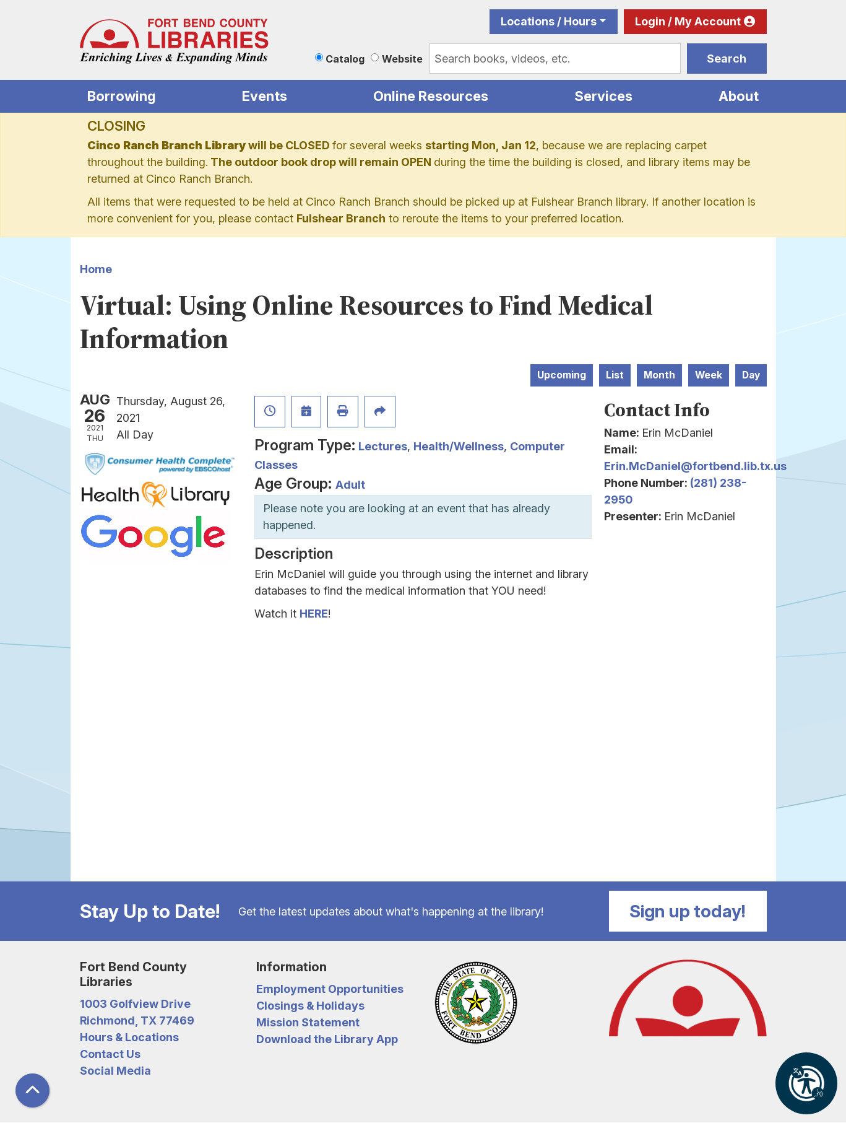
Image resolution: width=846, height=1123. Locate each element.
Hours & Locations (129, 1037)
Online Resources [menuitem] (430, 96)
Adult (350, 484)
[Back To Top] (32, 1090)
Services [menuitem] (603, 96)
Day (751, 375)
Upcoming (561, 375)
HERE (314, 613)
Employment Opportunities (330, 988)
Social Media (115, 1070)
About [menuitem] (739, 96)
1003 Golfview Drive (135, 1003)
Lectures (382, 446)
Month (659, 375)
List (615, 375)
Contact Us (110, 1053)
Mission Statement (308, 1022)
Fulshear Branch (341, 218)
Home (96, 269)
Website (402, 59)
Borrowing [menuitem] (121, 96)
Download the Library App (327, 1039)
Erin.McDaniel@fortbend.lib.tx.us (695, 466)
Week (708, 375)
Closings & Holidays (310, 1005)
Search (726, 58)
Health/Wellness (458, 446)
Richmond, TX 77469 (137, 1020)
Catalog (345, 59)
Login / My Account (688, 21)
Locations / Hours (549, 21)
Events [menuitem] (264, 96)
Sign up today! (687, 911)
